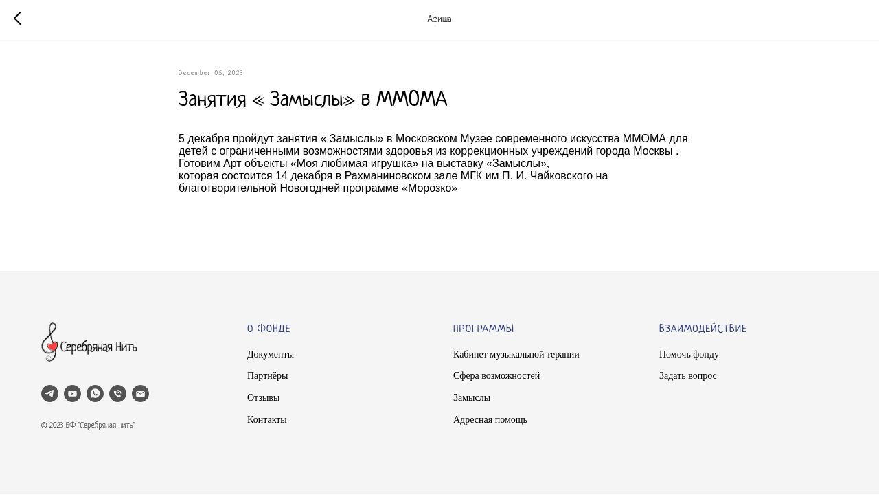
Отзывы (263, 398)
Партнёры (267, 376)
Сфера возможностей (496, 376)
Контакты (267, 420)
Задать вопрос (688, 376)
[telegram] (49, 393)
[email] (140, 393)
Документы (270, 354)
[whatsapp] (95, 393)
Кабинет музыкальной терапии (516, 354)
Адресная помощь (490, 420)
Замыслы (471, 398)
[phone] (117, 393)
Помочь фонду (689, 354)
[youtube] (72, 393)
